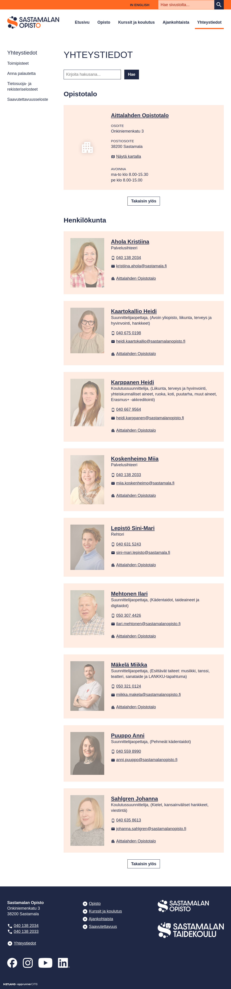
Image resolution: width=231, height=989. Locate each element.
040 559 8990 (126, 751)
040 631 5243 (126, 544)
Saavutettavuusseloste (27, 99)
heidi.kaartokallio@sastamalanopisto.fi (148, 341)
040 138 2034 (126, 257)
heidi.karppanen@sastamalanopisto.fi (147, 418)
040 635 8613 (126, 820)
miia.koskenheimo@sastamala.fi (142, 483)
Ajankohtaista (176, 22)
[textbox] (186, 4)
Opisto (103, 22)
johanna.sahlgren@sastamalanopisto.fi (148, 828)
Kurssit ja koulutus (136, 22)
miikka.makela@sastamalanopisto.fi (146, 694)
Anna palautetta (21, 73)
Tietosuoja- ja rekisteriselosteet (22, 86)
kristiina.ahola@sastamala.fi (139, 266)
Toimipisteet (18, 63)
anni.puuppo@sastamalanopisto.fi (144, 759)
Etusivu (82, 22)
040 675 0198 (126, 333)
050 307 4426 (126, 615)
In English (139, 5)
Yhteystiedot (209, 22)
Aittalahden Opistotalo (133, 278)
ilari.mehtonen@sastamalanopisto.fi (145, 624)
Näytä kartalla (126, 156)
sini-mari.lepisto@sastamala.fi (140, 552)
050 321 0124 (126, 686)
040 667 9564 (126, 409)
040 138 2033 (126, 475)
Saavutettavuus (103, 926)
